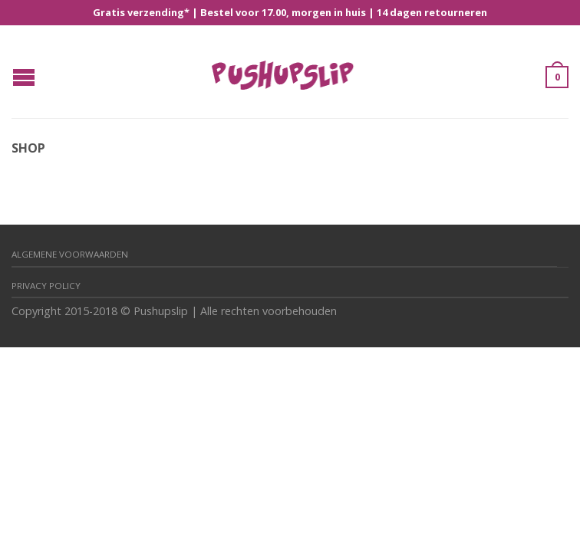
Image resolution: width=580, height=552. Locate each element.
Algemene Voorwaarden (70, 254)
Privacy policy (46, 285)
